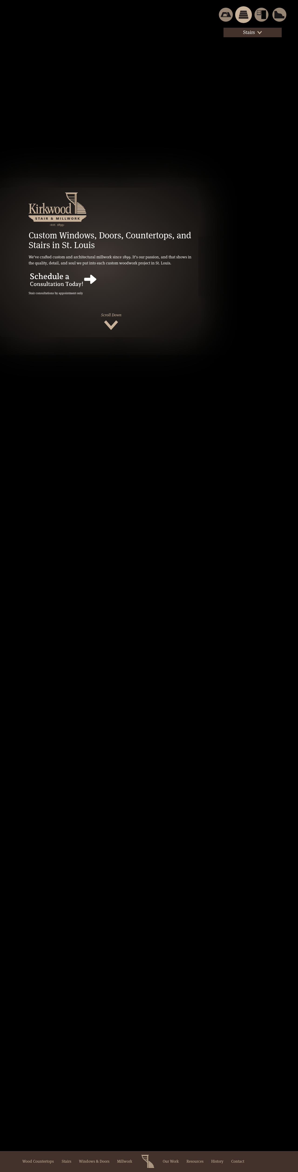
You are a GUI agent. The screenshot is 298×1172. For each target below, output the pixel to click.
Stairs (66, 1161)
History (217, 1161)
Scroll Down (111, 314)
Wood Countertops (38, 1161)
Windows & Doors (94, 1161)
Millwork (124, 1161)
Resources (194, 1161)
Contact (237, 1161)
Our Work (171, 1161)
